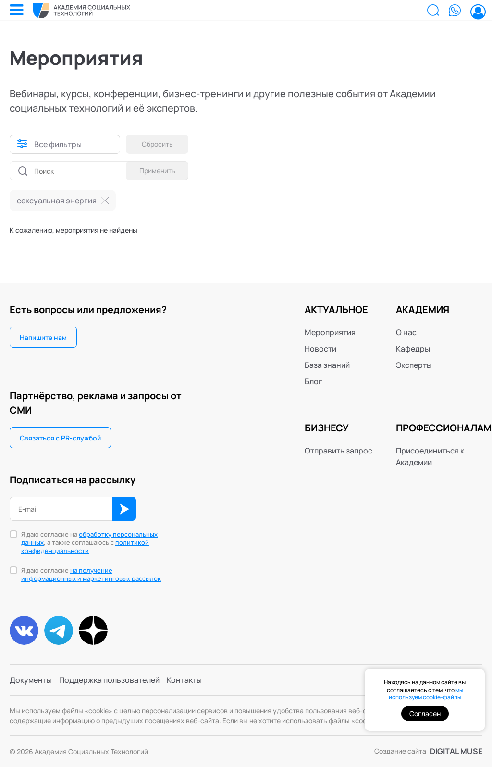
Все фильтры (58, 144)
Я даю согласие (91, 574)
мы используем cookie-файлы (426, 694)
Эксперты (414, 365)
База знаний (327, 365)
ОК (124, 509)
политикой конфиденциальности (85, 546)
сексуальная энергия (57, 200)
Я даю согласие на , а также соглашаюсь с (89, 542)
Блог (313, 381)
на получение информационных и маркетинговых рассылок (91, 574)
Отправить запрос (338, 450)
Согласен (425, 713)
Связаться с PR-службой (60, 437)
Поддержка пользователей (109, 680)
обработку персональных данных (89, 538)
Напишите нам (43, 337)
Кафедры (413, 348)
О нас (406, 332)
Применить (157, 170)
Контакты (184, 680)
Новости (320, 348)
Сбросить (157, 144)
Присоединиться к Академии (430, 456)
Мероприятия (330, 332)
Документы (31, 680)
